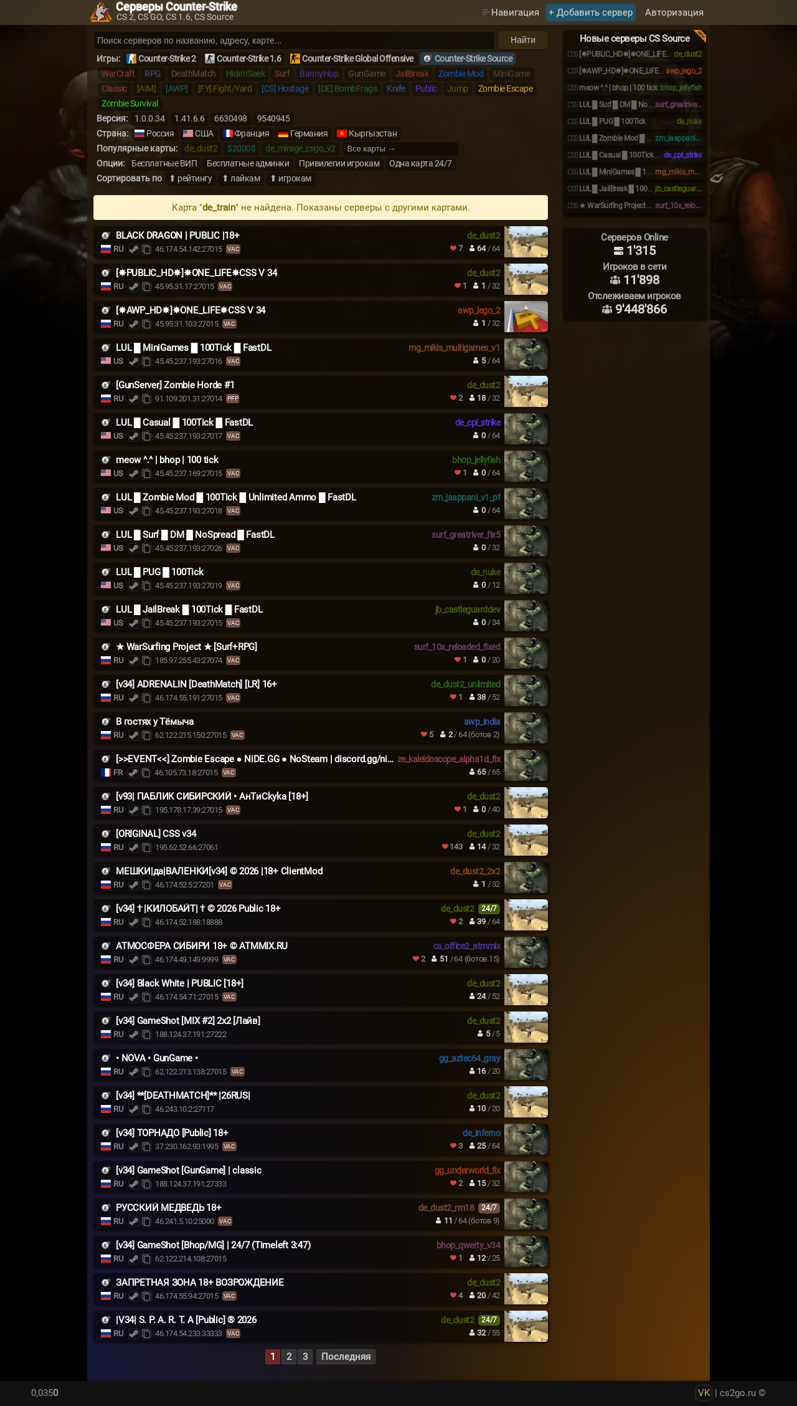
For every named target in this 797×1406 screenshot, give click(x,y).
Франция (252, 133)
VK (704, 1393)
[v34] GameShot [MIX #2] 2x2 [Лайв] (188, 1020)
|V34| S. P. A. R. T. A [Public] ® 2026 (186, 1320)
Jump (457, 88)
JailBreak (412, 74)
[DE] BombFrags (347, 88)
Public (426, 88)
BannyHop (318, 74)
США (204, 133)
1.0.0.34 (149, 118)
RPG (152, 74)
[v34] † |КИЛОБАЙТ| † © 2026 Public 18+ (198, 908)
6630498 (230, 118)
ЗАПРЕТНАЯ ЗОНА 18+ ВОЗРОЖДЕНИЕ (200, 1282)
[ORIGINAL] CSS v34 (156, 833)
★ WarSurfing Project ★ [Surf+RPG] (186, 647)
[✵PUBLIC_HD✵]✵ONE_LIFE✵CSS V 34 (196, 273)
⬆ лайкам (241, 178)
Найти (523, 40)
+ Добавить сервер (591, 12)
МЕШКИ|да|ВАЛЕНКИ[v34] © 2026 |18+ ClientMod (219, 871)
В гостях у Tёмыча (155, 721)
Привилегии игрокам (339, 163)
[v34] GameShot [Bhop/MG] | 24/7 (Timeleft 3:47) (213, 1245)
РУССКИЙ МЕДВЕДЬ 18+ (168, 1207)
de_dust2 (200, 148)
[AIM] (146, 88)
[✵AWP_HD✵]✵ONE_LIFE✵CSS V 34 (190, 310)
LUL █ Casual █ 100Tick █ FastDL (184, 422)
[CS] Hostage (285, 88)
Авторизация (674, 12)
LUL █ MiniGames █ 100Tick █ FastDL (193, 347)
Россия (160, 133)
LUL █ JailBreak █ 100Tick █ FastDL (189, 609)
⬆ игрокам (290, 178)
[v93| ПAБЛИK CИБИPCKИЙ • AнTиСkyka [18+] (212, 796)
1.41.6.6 (189, 118)
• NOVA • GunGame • (157, 1058)
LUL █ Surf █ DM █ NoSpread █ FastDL (195, 534)
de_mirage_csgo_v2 (300, 148)
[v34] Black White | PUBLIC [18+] (179, 983)
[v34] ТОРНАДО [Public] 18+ (172, 1133)
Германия (309, 133)
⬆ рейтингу (190, 178)
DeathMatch (193, 74)
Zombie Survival (129, 103)
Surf (282, 74)
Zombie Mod (460, 74)
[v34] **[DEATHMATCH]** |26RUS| (183, 1095)
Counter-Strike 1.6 (249, 59)
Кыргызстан (373, 133)
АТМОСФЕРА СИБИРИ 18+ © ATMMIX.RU (202, 946)
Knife (396, 88)
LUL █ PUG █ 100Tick (160, 572)
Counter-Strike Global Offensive (357, 59)
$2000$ (241, 148)
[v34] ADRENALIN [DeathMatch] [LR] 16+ (196, 684)
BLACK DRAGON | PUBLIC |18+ (178, 235)
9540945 (273, 118)
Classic (114, 88)
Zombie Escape (505, 88)
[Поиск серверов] (294, 40)
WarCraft (117, 74)
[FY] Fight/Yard (225, 88)
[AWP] (177, 88)
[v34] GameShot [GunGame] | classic (189, 1170)
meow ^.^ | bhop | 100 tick (167, 460)
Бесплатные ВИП (164, 163)
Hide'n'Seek (245, 74)
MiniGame (511, 74)
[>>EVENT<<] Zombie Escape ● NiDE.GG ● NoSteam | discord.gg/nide (256, 759)
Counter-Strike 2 (167, 59)
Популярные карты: (137, 148)
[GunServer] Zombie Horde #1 (175, 385)
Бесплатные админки (248, 163)
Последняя (345, 1356)
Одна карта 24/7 (420, 163)
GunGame (366, 74)
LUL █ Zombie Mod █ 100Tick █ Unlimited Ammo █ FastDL (236, 497)
